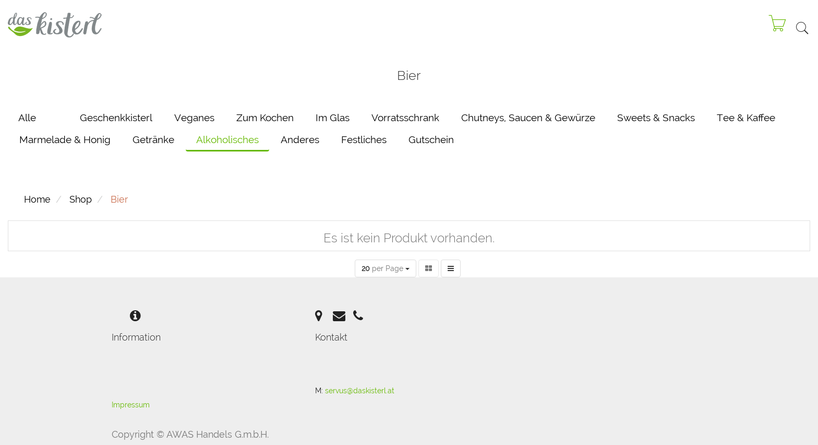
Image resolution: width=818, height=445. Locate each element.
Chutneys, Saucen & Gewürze (528, 117)
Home (37, 199)
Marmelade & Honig (65, 139)
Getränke (153, 139)
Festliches (364, 139)
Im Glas (333, 117)
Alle (27, 117)
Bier (119, 199)
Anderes (300, 139)
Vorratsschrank (405, 117)
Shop (80, 199)
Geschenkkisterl (116, 117)
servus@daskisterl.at (359, 391)
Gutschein (431, 139)
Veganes (194, 117)
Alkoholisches (227, 139)
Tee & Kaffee (746, 117)
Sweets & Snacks (656, 117)
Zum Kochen (265, 117)
